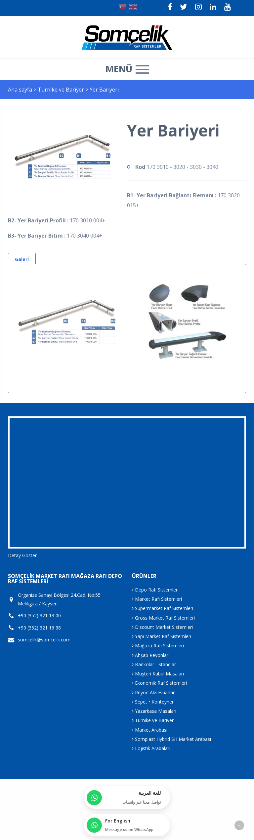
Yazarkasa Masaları (154, 711)
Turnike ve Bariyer (61, 89)
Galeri (22, 259)
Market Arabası (149, 730)
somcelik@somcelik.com (44, 639)
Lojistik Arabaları (151, 748)
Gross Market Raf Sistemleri (163, 618)
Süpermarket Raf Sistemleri (162, 608)
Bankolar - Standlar (154, 664)
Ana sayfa (20, 89)
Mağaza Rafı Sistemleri (158, 645)
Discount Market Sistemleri (162, 627)
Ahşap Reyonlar (150, 655)
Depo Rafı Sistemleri (155, 590)
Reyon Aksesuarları (154, 692)
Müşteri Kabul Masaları (158, 673)
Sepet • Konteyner (153, 702)
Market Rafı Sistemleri (157, 599)
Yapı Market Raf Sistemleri (161, 636)
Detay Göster (22, 555)
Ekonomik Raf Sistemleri (159, 683)
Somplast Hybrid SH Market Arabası (171, 739)
